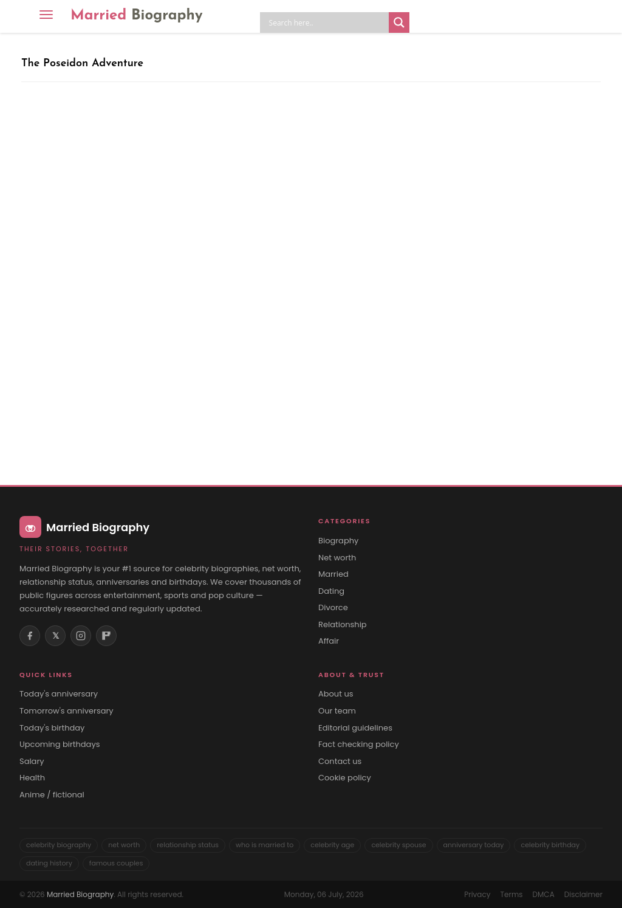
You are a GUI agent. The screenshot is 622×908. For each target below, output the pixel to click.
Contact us (339, 761)
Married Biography (80, 894)
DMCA (544, 894)
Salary (31, 761)
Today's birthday (51, 728)
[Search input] (327, 22)
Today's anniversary (58, 694)
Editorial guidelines (355, 728)
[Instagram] (80, 635)
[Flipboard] (106, 635)
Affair (328, 641)
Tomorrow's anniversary (66, 711)
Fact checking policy (358, 744)
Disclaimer (583, 894)
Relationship (342, 624)
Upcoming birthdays (59, 744)
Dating (331, 591)
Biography (338, 540)
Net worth (337, 557)
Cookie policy (344, 777)
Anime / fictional (51, 794)
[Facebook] (29, 635)
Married (136, 16)
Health (32, 777)
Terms (512, 894)
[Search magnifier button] (399, 22)
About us (336, 694)
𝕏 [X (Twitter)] (55, 636)
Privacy (477, 894)
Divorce (333, 607)
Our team (337, 711)
